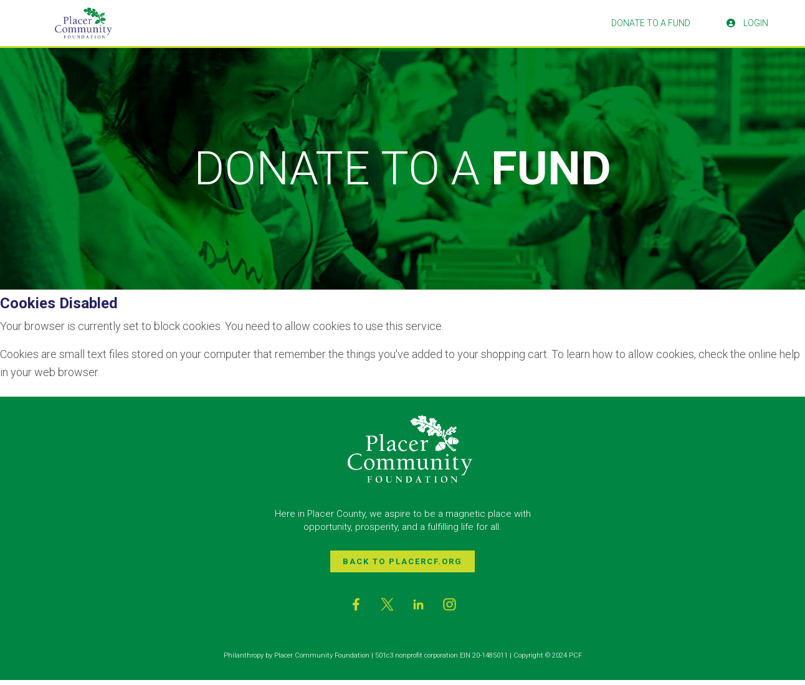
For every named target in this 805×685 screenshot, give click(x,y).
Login (747, 23)
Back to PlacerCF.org (402, 561)
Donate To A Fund (650, 23)
